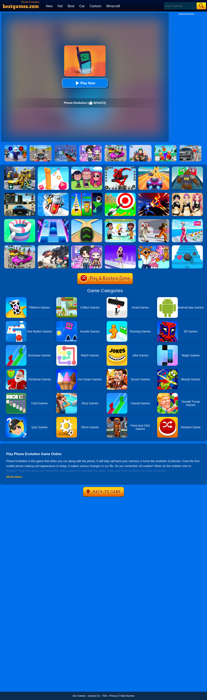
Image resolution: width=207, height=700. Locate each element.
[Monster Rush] (187, 168)
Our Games (79, 695)
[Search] (180, 5)
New (49, 6)
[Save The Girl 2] (120, 220)
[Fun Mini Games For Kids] (153, 246)
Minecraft (113, 6)
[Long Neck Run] (53, 168)
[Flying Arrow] (120, 194)
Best (71, 6)
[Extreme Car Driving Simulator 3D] (19, 194)
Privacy (113, 695)
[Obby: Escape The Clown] (153, 220)
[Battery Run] (53, 194)
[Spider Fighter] (120, 168)
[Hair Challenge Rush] (120, 246)
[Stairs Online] (187, 246)
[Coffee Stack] (86, 194)
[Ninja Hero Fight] (153, 194)
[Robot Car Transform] (19, 168)
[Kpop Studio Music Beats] (86, 168)
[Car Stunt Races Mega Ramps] (19, 246)
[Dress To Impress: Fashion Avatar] (187, 194)
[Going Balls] (86, 220)
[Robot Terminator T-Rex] (53, 246)
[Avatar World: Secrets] (86, 246)
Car (82, 6)
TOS (104, 695)
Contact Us (94, 695)
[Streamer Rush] (187, 220)
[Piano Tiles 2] (53, 220)
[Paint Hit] (19, 220)
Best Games (127, 695)
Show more (14, 476)
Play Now (85, 83)
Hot (60, 6)
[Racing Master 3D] (153, 168)
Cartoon (95, 6)
